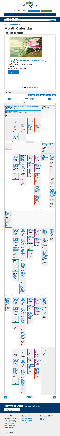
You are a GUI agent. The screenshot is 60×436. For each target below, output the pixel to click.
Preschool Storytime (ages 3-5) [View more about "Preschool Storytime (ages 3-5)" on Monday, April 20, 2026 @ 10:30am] (16, 309)
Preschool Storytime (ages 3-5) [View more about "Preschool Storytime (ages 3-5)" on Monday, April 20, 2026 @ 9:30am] (16, 300)
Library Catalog (27, 418)
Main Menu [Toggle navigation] (10, 15)
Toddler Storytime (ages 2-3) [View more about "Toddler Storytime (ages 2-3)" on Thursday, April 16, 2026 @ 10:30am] (38, 240)
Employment (26, 422)
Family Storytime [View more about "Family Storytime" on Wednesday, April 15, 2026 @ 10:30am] (31, 237)
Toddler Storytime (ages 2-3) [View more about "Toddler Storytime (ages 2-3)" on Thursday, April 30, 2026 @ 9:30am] (38, 351)
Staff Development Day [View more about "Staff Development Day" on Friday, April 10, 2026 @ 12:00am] (46, 157)
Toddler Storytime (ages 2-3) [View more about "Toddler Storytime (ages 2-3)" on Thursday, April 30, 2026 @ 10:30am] (38, 361)
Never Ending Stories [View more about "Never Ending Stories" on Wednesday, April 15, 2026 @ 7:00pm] (30, 252)
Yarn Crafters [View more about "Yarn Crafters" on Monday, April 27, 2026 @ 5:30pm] (15, 380)
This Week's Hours (34, 11)
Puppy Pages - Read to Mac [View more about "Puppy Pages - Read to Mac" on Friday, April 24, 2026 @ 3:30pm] (44, 313)
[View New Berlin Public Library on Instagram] (44, 419)
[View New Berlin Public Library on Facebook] (41, 419)
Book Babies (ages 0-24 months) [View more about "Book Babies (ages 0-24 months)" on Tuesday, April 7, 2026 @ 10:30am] (23, 179)
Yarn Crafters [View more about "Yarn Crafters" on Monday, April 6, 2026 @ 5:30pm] (15, 175)
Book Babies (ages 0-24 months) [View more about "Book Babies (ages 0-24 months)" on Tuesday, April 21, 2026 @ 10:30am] (23, 310)
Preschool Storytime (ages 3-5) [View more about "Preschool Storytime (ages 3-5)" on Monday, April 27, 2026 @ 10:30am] (16, 361)
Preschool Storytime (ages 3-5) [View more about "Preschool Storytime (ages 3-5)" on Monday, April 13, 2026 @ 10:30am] (16, 240)
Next (37, 87)
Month (43, 95)
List (38, 95)
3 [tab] (30, 87)
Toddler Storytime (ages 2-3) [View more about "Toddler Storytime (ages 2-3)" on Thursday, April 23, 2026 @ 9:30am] (38, 300)
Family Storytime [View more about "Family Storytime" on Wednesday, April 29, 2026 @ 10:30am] (31, 358)
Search (52, 20)
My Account (45, 11)
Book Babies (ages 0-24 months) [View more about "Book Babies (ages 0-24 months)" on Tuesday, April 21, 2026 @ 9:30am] (23, 300)
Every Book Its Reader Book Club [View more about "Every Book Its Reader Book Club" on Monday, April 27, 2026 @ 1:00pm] (15, 370)
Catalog (8, 18)
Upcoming (31, 95)
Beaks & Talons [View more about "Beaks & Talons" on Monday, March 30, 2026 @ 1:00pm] (15, 119)
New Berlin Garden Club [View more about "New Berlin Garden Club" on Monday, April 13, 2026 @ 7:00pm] (15, 276)
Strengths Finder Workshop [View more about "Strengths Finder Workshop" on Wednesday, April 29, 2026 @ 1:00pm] (31, 365)
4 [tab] (32, 87)
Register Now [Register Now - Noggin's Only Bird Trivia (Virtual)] (13, 72)
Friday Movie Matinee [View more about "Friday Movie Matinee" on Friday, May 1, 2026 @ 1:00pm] (44, 351)
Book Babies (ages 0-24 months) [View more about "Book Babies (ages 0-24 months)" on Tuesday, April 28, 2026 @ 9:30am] (23, 352)
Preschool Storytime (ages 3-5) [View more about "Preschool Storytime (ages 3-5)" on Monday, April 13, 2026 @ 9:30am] (16, 231)
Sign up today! (12, 410)
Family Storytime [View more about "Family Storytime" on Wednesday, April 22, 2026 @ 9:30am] (31, 299)
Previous (23, 87)
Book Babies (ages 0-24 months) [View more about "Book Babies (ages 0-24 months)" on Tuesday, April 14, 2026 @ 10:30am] (23, 241)
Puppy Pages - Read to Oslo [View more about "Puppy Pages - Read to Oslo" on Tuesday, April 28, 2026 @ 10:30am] (23, 372)
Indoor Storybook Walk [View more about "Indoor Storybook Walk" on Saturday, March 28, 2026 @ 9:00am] (12, 111)
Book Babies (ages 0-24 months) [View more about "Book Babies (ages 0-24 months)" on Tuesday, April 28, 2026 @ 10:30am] (23, 362)
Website (15, 18)
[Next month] (49, 99)
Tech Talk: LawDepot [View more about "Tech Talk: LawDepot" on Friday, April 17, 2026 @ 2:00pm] (45, 239)
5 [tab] (35, 87)
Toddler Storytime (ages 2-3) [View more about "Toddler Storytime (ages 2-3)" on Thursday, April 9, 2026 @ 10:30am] (38, 166)
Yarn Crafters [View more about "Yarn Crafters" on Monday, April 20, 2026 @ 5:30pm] (15, 318)
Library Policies (27, 420)
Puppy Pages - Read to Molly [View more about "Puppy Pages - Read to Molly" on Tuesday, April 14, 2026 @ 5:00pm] (23, 265)
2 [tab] (27, 87)
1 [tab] (25, 87)
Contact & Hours (9, 425)
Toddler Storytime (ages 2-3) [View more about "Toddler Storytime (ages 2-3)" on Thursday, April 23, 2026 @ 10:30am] (38, 309)
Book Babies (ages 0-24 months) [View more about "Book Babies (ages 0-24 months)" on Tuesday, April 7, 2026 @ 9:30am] (23, 168)
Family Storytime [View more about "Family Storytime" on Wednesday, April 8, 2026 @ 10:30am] (31, 163)
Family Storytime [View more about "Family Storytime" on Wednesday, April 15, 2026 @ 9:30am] (31, 230)
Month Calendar (14, 24)
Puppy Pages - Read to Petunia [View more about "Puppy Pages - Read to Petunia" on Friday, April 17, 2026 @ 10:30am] (44, 231)
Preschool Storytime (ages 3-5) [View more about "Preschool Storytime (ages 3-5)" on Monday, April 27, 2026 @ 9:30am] (16, 351)
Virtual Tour (8, 427)
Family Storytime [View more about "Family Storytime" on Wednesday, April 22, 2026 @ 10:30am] (31, 306)
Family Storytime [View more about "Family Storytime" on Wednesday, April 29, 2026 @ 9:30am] (31, 350)
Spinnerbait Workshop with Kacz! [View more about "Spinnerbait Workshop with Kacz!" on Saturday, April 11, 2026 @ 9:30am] (53, 156)
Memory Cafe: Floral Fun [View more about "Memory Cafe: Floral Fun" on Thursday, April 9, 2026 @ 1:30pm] (37, 175)
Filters (10, 92)
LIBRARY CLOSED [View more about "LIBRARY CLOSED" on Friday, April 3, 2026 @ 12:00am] (46, 107)
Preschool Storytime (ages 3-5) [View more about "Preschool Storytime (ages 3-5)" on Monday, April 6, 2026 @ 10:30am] (16, 166)
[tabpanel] (30, 54)
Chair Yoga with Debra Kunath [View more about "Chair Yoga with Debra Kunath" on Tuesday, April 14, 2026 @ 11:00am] (23, 251)
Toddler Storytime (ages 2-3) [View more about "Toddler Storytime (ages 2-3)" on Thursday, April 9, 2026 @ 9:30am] (38, 157)
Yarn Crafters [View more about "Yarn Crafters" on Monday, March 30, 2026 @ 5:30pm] (15, 136)
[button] (17, 11)
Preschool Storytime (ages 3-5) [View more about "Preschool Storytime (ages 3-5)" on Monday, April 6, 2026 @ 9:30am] (16, 157)
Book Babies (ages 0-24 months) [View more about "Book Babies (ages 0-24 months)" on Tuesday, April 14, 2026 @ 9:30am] (23, 231)
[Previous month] (9, 99)
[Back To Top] (30, 433)
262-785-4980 (9, 424)
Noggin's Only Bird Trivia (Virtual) (27, 60)
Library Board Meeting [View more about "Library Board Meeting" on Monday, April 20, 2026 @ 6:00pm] (15, 324)
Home (6, 24)
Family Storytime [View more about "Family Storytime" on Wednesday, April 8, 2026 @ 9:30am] (31, 156)
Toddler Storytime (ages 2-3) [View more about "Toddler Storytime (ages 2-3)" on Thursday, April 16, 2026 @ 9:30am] (38, 231)
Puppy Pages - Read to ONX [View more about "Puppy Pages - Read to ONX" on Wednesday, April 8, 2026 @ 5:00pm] (30, 171)
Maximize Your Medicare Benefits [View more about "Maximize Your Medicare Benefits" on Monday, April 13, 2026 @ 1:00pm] (16, 249)
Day (54, 95)
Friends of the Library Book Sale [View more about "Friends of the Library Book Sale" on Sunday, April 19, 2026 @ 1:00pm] (8, 300)
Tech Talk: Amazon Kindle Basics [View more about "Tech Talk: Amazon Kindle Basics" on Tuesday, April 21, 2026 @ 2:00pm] (23, 320)
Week (48, 95)
